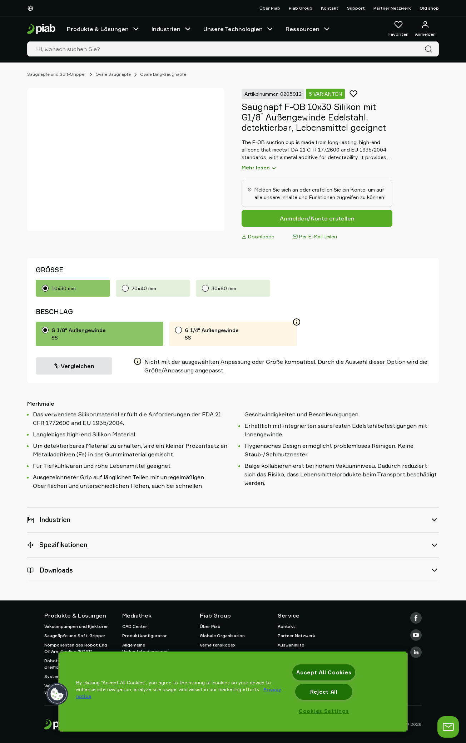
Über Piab (269, 8)
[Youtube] (416, 635)
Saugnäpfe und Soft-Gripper (56, 74)
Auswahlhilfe (291, 645)
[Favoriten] (398, 29)
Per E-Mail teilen (315, 236)
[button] (57, 694)
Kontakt (329, 8)
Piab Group (300, 8)
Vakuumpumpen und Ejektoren (76, 626)
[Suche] (429, 49)
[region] (233, 692)
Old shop (429, 8)
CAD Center (134, 626)
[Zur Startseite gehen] (41, 29)
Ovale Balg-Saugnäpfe (163, 74)
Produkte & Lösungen (103, 29)
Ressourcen (308, 29)
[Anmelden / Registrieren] (425, 29)
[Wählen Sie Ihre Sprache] (31, 8)
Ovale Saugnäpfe (113, 74)
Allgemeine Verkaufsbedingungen (145, 648)
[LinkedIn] (416, 652)
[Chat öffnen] (448, 727)
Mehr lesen (259, 167)
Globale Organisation (222, 635)
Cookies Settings (324, 711)
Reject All (324, 692)
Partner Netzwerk (392, 8)
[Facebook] (416, 618)
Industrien (172, 29)
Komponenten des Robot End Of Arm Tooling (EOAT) (75, 648)
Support (356, 8)
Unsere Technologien (238, 29)
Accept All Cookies (323, 672)
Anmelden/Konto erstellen (317, 218)
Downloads (258, 236)
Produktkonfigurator (144, 635)
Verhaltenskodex (218, 645)
